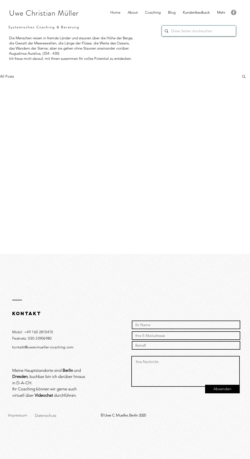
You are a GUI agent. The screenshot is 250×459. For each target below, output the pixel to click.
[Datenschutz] (45, 415)
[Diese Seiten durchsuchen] (198, 31)
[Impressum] (17, 415)
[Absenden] (222, 389)
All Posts (7, 76)
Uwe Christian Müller (44, 13)
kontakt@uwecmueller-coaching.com (43, 347)
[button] (221, 12)
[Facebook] (233, 12)
